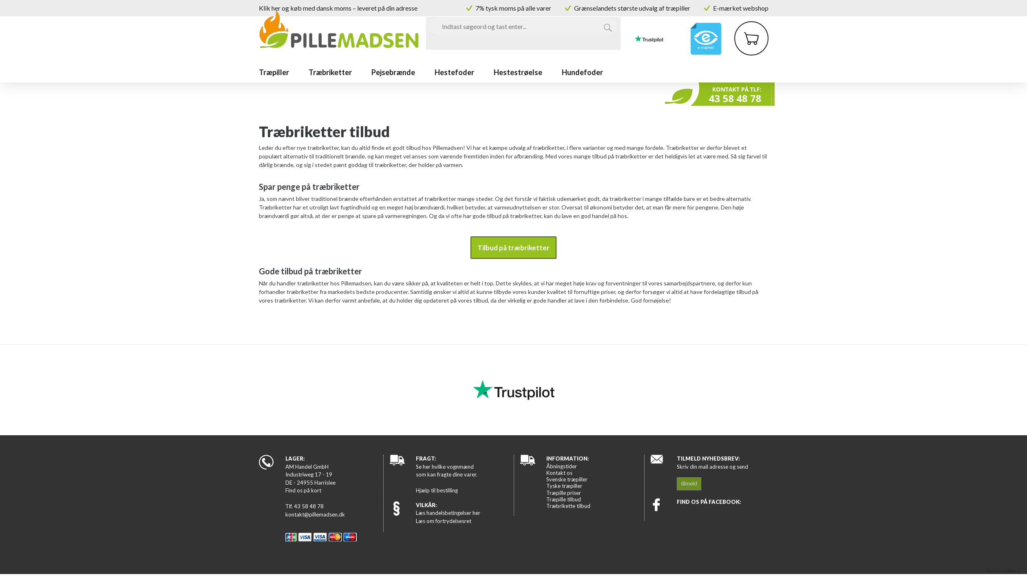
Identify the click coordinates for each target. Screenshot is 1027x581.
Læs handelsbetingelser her (448, 513)
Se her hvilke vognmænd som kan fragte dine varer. (446, 470)
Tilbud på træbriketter (513, 247)
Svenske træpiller (566, 479)
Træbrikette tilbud (568, 506)
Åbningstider (561, 466)
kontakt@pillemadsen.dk (315, 514)
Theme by (1002, 571)
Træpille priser (563, 493)
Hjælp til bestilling (437, 490)
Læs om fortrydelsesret (443, 521)
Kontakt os (559, 473)
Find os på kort (303, 490)
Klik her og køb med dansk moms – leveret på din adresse (338, 8)
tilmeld (689, 483)
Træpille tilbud (563, 499)
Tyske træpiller (564, 486)
